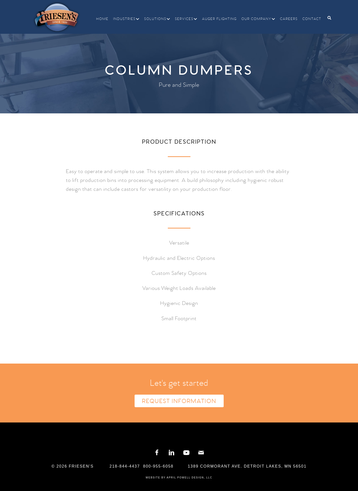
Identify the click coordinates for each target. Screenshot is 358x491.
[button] (138, 19)
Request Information (179, 401)
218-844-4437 (124, 466)
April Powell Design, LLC (189, 477)
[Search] (327, 18)
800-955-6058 (158, 466)
